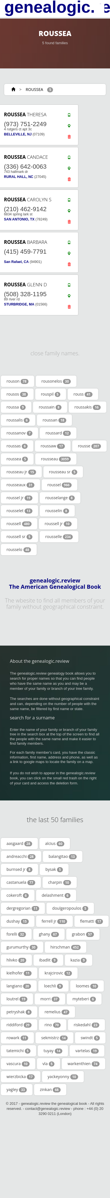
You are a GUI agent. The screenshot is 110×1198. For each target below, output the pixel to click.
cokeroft (17, 895)
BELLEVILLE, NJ (18, 134)
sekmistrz (54, 1038)
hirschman (65, 947)
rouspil (51, 394)
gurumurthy (22, 947)
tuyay (52, 1051)
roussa (16, 407)
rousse (89, 446)
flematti (91, 921)
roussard (58, 433)
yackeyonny (63, 1076)
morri (50, 999)
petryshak (19, 1012)
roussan (54, 420)
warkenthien (83, 1064)
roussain (50, 407)
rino (53, 1025)
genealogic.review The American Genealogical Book (55, 583)
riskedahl (86, 1025)
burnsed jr (19, 869)
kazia (79, 960)
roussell (19, 524)
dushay (17, 921)
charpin (59, 882)
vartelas (87, 1051)
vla (49, 1064)
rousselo (18, 549)
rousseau (56, 459)
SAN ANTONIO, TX (19, 219)
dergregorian (22, 908)
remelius (57, 1012)
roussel (59, 485)
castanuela (20, 882)
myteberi (84, 999)
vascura (18, 1064)
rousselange (60, 498)
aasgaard (19, 843)
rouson (17, 381)
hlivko (16, 960)
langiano (18, 986)
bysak (54, 869)
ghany (49, 934)
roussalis (18, 420)
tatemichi (18, 1051)
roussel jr (19, 498)
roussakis (87, 407)
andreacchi (21, 856)
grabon (83, 934)
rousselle (59, 536)
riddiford (19, 1025)
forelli (16, 934)
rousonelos (56, 381)
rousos (17, 394)
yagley (16, 1089)
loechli (53, 986)
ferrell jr (54, 921)
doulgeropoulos (70, 908)
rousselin (57, 511)
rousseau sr (63, 472)
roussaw (53, 446)
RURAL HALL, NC (18, 177)
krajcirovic (58, 973)
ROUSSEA (34, 89)
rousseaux (20, 485)
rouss (82, 394)
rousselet (19, 511)
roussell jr (58, 524)
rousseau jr (21, 472)
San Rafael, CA (16, 262)
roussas (17, 446)
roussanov (19, 433)
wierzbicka (20, 1076)
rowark (17, 1038)
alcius (54, 843)
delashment (56, 895)
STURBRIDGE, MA (19, 304)
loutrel (16, 999)
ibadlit (48, 960)
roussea (17, 459)
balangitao (63, 856)
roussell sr (19, 536)
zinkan (50, 1089)
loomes (87, 986)
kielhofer (19, 973)
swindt (90, 1038)
